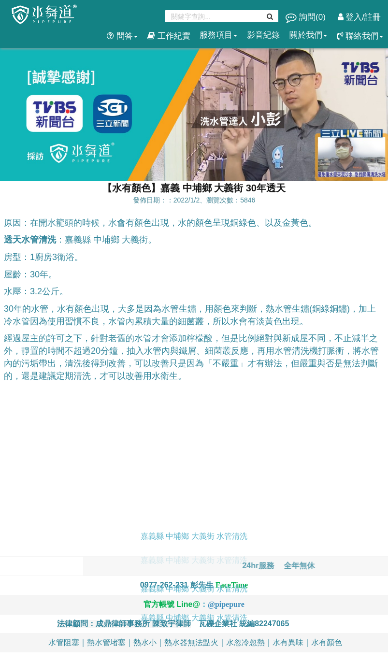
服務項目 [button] (218, 35)
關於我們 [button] (308, 35)
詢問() (307, 17)
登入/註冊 (359, 17)
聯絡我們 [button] (360, 36)
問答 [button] (122, 36)
